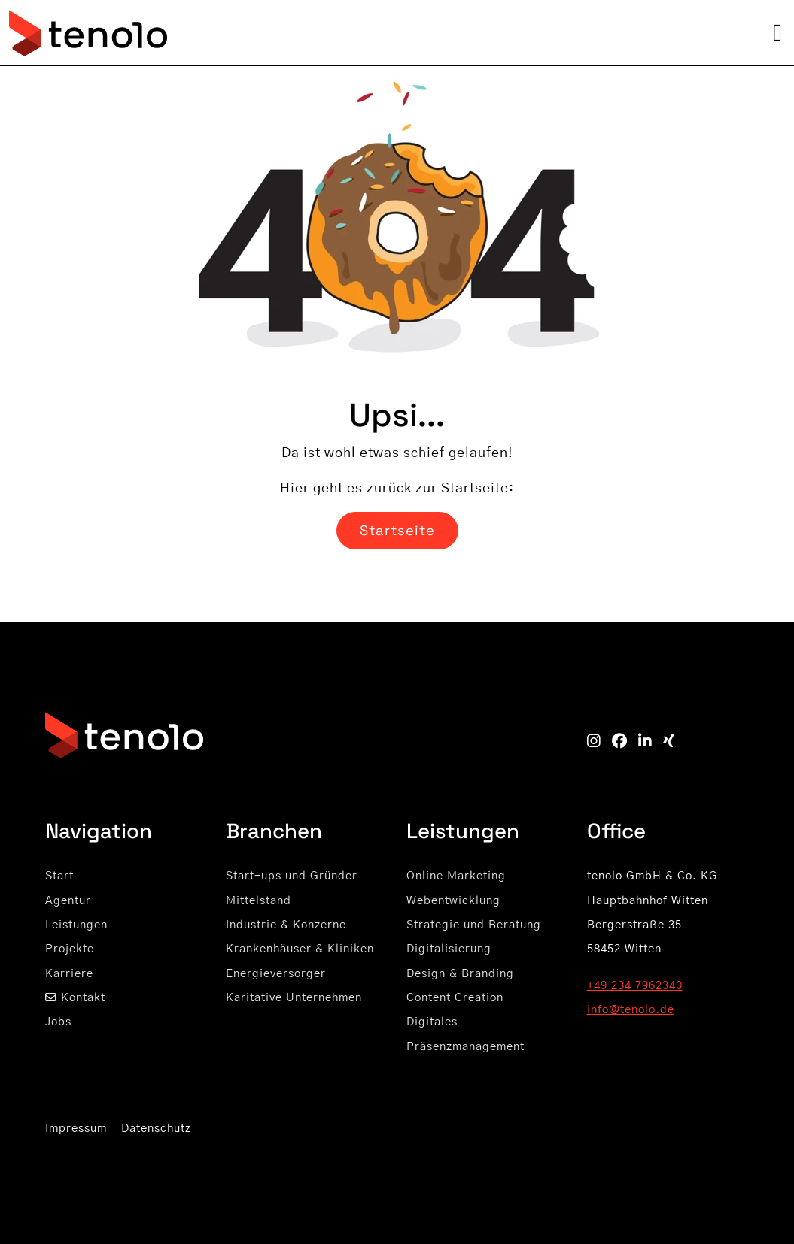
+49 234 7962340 (635, 985)
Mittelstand (258, 901)
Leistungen (76, 925)
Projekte (69, 949)
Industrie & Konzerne (286, 925)
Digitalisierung (448, 949)
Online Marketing (456, 876)
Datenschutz (156, 1128)
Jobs (58, 1022)
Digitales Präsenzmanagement (465, 1034)
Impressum (76, 1128)
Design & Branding (460, 973)
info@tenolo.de (630, 1009)
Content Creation (454, 997)
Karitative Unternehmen (294, 997)
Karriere (69, 973)
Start (59, 876)
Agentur (68, 901)
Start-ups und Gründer (291, 876)
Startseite (397, 530)
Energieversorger (276, 973)
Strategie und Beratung (473, 925)
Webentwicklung (453, 901)
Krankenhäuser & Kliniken (300, 949)
